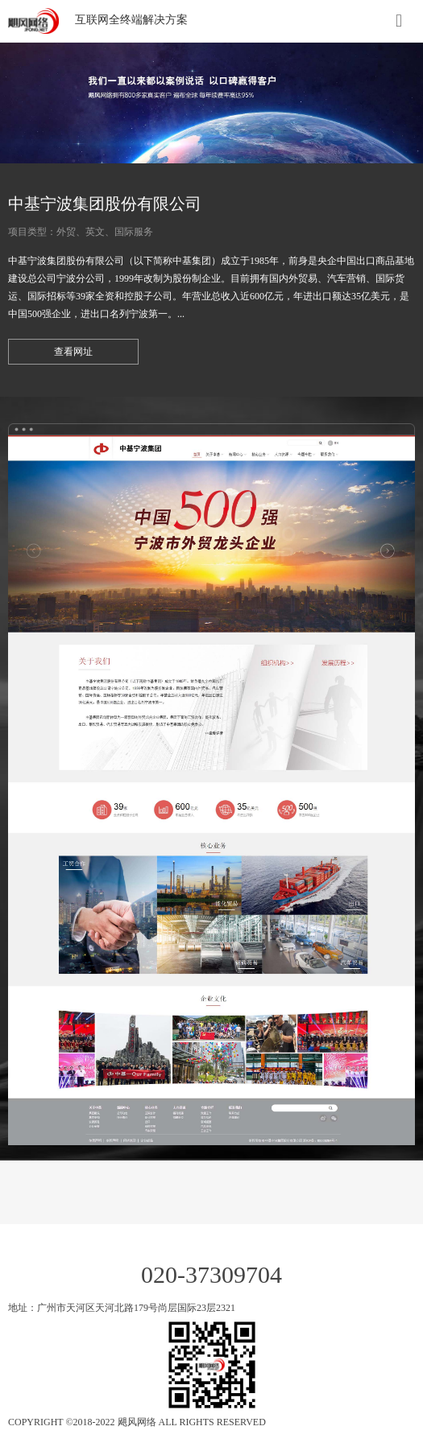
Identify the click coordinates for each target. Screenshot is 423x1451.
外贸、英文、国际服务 (104, 231)
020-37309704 (211, 1274)
